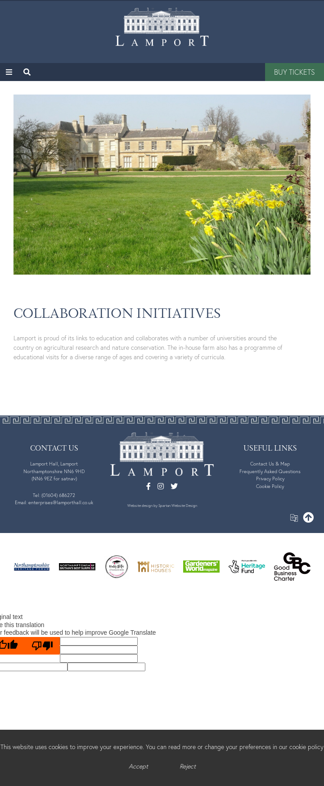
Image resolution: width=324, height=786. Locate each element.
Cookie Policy (270, 486)
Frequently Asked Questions (270, 471)
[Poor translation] (42, 646)
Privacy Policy (270, 478)
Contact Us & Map (270, 464)
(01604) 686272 (58, 495)
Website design (140, 505)
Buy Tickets (294, 72)
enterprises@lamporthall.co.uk (60, 502)
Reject (188, 766)
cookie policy (306, 746)
